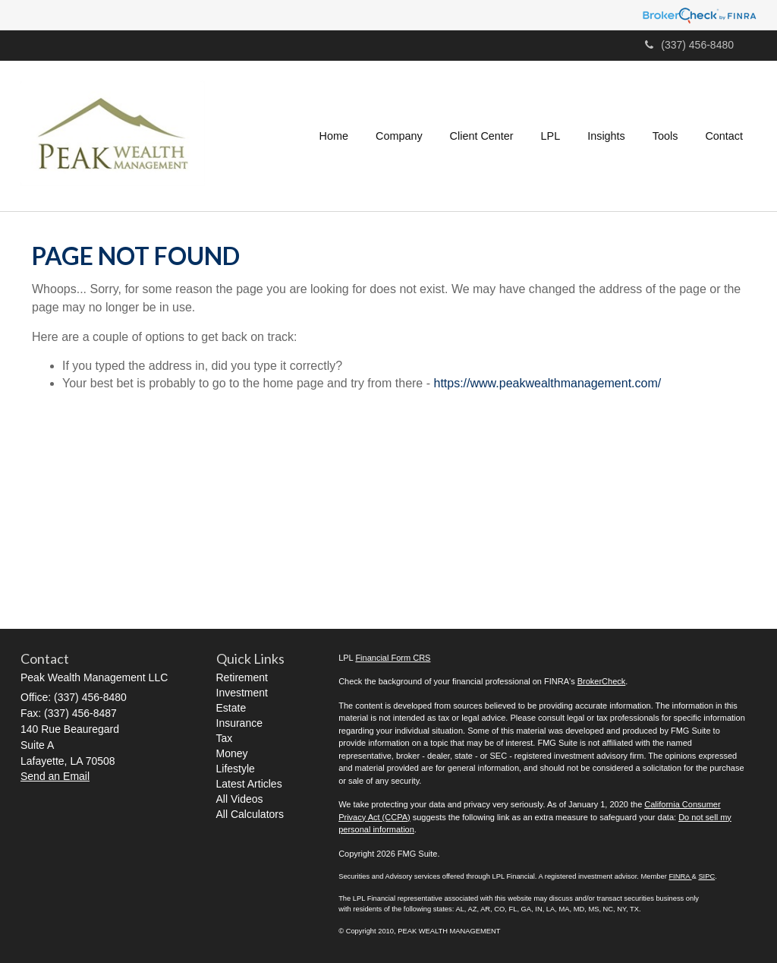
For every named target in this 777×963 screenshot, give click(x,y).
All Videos (239, 799)
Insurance (239, 723)
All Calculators (250, 814)
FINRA (679, 876)
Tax (224, 738)
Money (232, 753)
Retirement (242, 677)
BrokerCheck (601, 681)
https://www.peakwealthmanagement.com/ (547, 383)
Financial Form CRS (392, 657)
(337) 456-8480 (689, 45)
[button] (399, 136)
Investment (242, 693)
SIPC (706, 876)
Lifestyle (235, 769)
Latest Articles (249, 784)
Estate (231, 708)
